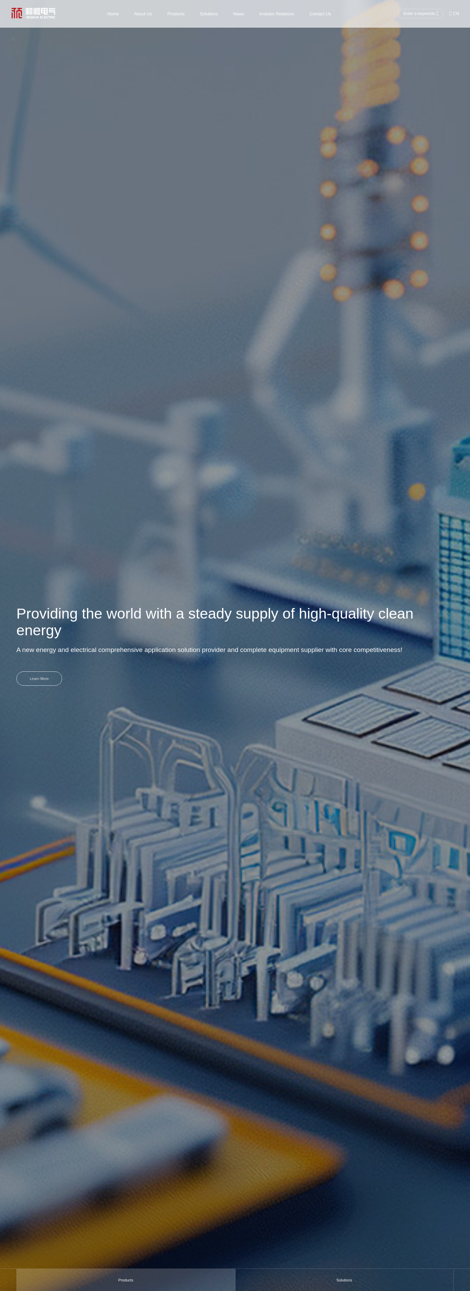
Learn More (40, 679)
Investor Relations (276, 13)
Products (176, 13)
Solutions (209, 13)
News (238, 13)
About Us (143, 13)
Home (113, 13)
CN (454, 13)
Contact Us (320, 13)
